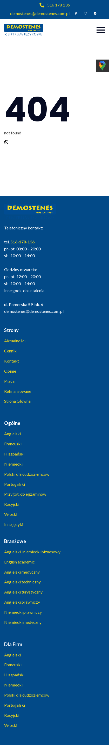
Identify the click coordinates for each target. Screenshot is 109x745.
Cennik (10, 350)
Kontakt (11, 360)
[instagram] (85, 13)
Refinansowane (17, 391)
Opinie (10, 370)
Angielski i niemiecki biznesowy (32, 551)
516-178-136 (22, 241)
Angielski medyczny (22, 571)
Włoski (10, 514)
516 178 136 (58, 4)
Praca (9, 381)
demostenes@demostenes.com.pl (40, 13)
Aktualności (14, 340)
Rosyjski (11, 504)
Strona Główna (17, 401)
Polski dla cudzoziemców (26, 474)
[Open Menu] (101, 30)
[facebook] (76, 13)
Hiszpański (14, 453)
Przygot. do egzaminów (25, 493)
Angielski (12, 433)
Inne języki (13, 524)
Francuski (13, 443)
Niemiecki (13, 463)
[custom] (95, 13)
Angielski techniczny (22, 581)
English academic (19, 561)
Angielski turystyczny (23, 591)
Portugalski (14, 484)
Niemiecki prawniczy (23, 612)
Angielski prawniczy (22, 601)
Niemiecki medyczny (23, 622)
